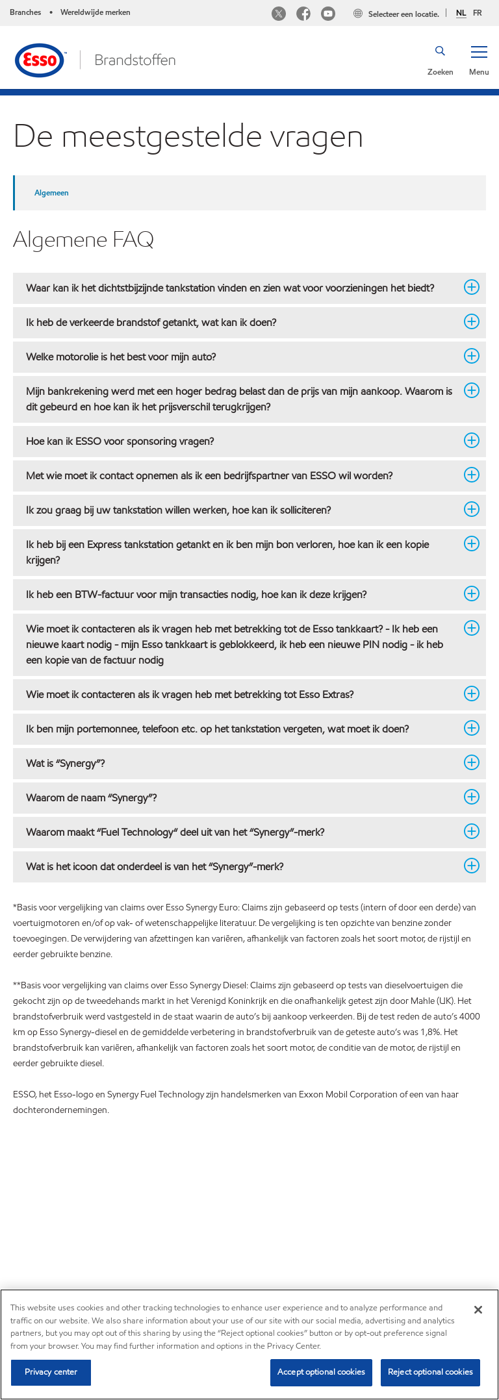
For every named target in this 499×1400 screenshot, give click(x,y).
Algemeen (51, 192)
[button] (479, 60)
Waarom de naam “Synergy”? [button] (241, 797)
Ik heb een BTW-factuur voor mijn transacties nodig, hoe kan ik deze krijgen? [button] (241, 594)
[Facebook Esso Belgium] (303, 15)
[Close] (478, 1309)
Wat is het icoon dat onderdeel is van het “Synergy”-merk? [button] (241, 866)
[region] (249, 1344)
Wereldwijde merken (95, 12)
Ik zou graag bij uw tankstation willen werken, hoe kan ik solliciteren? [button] (241, 510)
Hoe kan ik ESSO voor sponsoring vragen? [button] (241, 441)
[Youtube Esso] (328, 15)
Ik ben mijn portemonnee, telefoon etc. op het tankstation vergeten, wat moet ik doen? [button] (241, 728)
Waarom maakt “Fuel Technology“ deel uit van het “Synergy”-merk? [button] (241, 832)
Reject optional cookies (430, 1372)
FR (477, 12)
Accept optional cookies (321, 1372)
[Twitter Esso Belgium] (278, 15)
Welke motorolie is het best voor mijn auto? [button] (241, 356)
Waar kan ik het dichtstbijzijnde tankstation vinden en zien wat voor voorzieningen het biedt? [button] (241, 288)
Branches (25, 12)
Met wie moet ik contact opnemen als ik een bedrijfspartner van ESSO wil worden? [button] (241, 475)
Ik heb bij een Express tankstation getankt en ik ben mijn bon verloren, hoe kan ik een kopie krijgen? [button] (241, 552)
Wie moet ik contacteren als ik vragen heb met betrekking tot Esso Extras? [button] (241, 694)
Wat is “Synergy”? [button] (241, 763)
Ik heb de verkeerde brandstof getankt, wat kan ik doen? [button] (241, 322)
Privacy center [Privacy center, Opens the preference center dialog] (51, 1372)
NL (461, 13)
